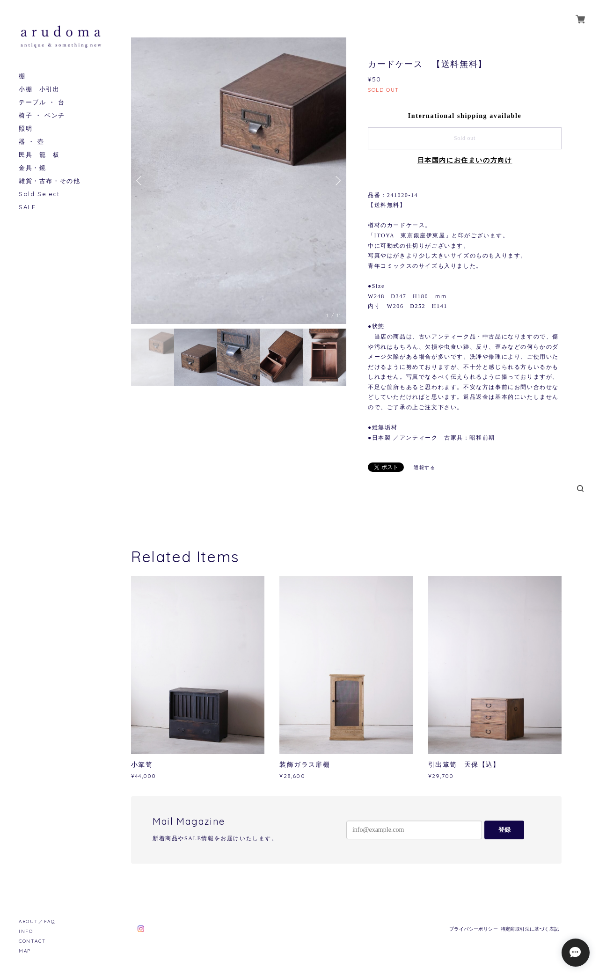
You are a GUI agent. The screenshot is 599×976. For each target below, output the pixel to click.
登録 (504, 829)
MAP (25, 951)
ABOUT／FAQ (37, 921)
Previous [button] (140, 180)
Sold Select (39, 194)
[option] (238, 180)
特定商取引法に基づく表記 (530, 929)
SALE (27, 207)
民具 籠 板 (39, 155)
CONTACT (32, 941)
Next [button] (337, 180)
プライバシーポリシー (473, 929)
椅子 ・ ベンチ (42, 115)
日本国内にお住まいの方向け (464, 160)
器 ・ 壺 (31, 142)
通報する (424, 467)
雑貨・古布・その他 (49, 181)
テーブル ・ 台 (42, 102)
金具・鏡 (32, 168)
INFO (26, 931)
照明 (25, 128)
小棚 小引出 (39, 89)
